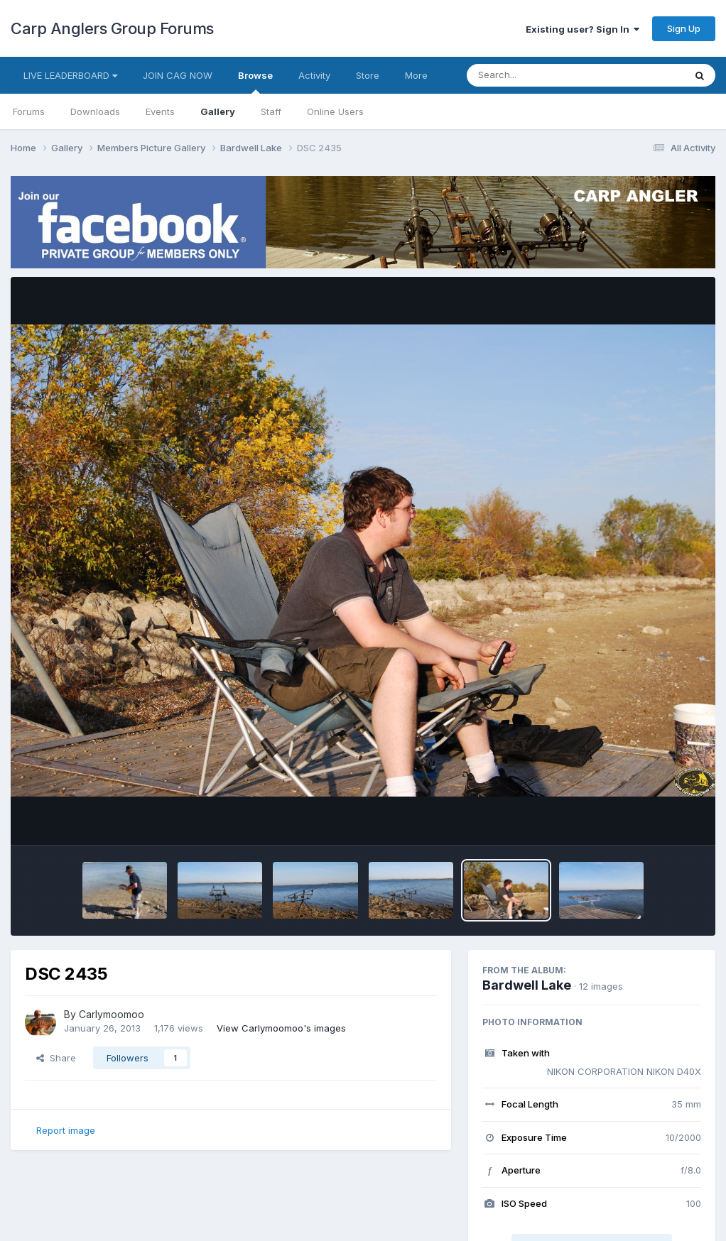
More (416, 75)
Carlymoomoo (111, 1014)
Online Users (335, 111)
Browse (255, 82)
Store (367, 75)
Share (56, 1058)
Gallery (217, 111)
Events (160, 111)
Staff (271, 111)
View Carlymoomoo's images (281, 1028)
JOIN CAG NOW (177, 75)
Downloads (95, 111)
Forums (29, 111)
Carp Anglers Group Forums (112, 28)
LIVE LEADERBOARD (70, 75)
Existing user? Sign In (582, 29)
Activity (314, 75)
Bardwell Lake (526, 985)
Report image (65, 1130)
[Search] (537, 75)
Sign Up (683, 28)
